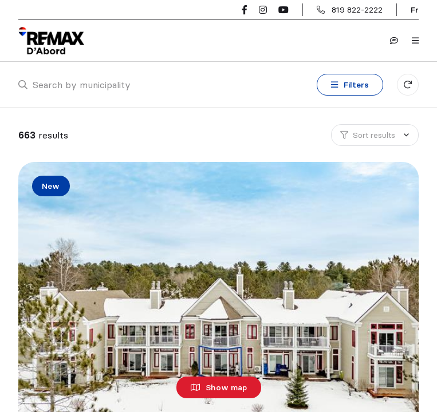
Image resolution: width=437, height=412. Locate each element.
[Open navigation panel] (415, 40)
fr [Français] (415, 10)
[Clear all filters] (408, 85)
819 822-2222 (357, 10)
